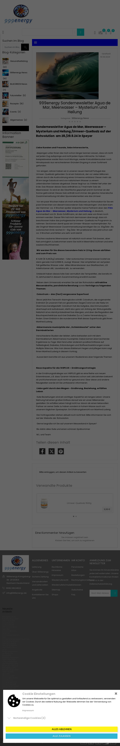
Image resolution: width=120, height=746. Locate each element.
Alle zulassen (61, 736)
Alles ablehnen (61, 729)
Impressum (28, 710)
